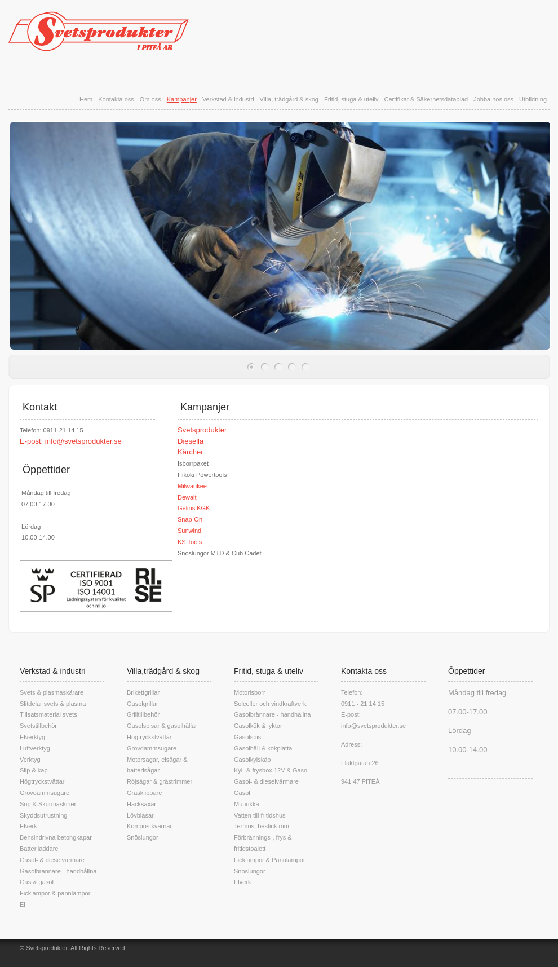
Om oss (150, 99)
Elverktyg (32, 737)
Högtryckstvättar (42, 781)
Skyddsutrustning (43, 815)
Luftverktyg (35, 748)
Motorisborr (249, 692)
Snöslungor (142, 837)
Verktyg (30, 759)
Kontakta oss (116, 99)
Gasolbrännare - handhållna (58, 871)
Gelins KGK (194, 508)
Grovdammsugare (44, 792)
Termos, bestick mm (261, 826)
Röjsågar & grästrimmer (159, 781)
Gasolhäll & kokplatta (263, 748)
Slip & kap (34, 770)
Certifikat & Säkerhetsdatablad (426, 99)
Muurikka (246, 804)
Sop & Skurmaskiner (48, 804)
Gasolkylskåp (252, 759)
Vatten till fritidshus (260, 815)
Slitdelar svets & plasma (53, 703)
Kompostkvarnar (149, 826)
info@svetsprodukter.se (83, 441)
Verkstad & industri (228, 99)
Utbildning (533, 99)
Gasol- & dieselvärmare (52, 859)
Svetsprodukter (202, 430)
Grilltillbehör (143, 714)
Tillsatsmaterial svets (48, 714)
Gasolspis (247, 737)
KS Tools (190, 541)
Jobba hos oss (493, 99)
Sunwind (189, 530)
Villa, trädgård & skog (289, 99)
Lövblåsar (140, 815)
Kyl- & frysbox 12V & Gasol (271, 770)
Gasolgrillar (142, 703)
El (22, 904)
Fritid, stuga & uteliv (351, 99)
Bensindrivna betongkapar (56, 837)
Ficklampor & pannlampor (55, 893)
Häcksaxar (141, 804)
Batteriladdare (39, 848)
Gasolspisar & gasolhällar (162, 725)
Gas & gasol (37, 881)
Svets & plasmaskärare (51, 692)
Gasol (242, 792)
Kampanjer (182, 99)
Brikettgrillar (143, 692)
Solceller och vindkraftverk (270, 703)
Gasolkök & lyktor (258, 725)
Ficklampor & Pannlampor (269, 859)
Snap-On (190, 519)
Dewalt (187, 497)
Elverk (28, 826)
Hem (85, 99)
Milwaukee (192, 486)
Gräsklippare (144, 792)
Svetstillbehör (38, 725)
